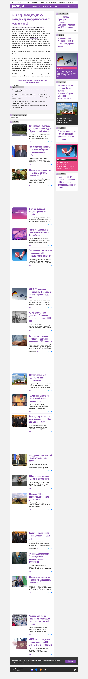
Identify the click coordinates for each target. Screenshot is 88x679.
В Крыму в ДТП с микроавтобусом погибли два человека (39, 496)
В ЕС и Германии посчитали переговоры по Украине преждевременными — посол (40, 150)
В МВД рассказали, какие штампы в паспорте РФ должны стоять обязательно (40, 642)
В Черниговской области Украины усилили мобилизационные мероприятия (39, 557)
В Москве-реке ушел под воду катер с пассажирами (40, 477)
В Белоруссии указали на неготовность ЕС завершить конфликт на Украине (40, 579)
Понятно (70, 661)
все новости (61, 30)
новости (16, 122)
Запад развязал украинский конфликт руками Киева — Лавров (40, 457)
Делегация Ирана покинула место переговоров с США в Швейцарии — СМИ (40, 419)
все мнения (73, 49)
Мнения (53, 6)
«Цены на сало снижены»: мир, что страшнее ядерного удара (66, 42)
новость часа (63, 14)
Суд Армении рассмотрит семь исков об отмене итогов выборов (39, 398)
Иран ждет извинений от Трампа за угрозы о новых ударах (39, 535)
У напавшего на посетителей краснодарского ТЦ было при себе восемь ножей (40, 253)
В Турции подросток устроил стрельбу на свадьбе (37, 211)
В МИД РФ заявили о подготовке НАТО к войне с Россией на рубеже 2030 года (40, 293)
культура (62, 82)
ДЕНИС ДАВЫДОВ (62, 49)
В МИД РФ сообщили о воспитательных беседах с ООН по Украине (40, 232)
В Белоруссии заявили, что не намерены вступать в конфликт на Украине (40, 172)
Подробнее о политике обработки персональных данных (46, 662)
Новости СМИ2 (15, 118)
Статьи (45, 6)
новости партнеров (19, 115)
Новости (36, 6)
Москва (15, 27)
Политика (60, 68)
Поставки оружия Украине (68, 2)
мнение (61, 35)
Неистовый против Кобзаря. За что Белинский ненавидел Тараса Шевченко (65, 90)
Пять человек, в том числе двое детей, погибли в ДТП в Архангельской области (40, 128)
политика (62, 128)
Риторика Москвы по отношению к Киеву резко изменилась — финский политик (39, 619)
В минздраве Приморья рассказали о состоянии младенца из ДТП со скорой (40, 338)
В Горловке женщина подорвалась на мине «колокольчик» (30, 94)
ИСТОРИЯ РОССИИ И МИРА (65, 98)
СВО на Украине (32, 2)
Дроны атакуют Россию (48, 2)
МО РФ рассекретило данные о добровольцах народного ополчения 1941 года (40, 316)
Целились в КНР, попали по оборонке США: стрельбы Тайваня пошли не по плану (67, 182)
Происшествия (61, 160)
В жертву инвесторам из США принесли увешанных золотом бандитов (67, 135)
